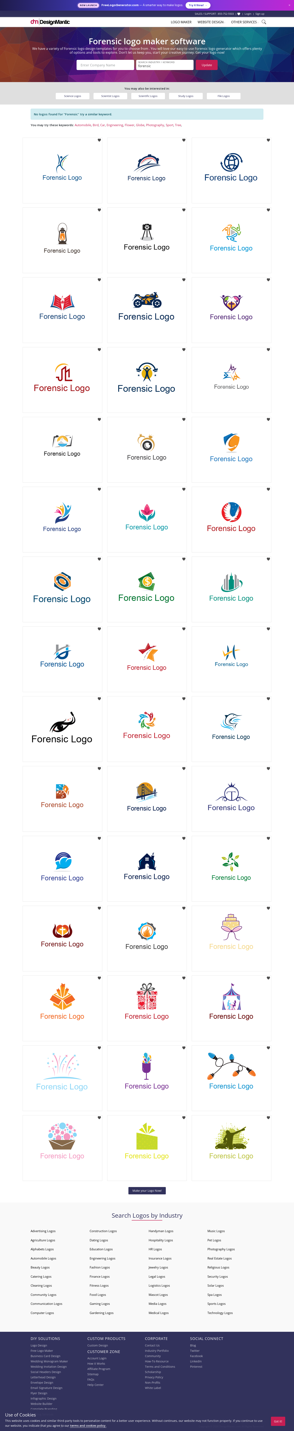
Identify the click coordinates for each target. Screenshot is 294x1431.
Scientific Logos (148, 96)
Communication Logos (46, 1304)
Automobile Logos (43, 1258)
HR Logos (155, 1249)
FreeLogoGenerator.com (120, 5)
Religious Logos (218, 1267)
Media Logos (157, 1304)
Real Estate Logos (219, 1258)
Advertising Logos (43, 1231)
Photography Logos (221, 1249)
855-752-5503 (226, 14)
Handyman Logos (161, 1231)
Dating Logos (99, 1240)
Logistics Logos (159, 1285)
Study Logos (185, 96)
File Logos (224, 96)
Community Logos (43, 1295)
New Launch (88, 5)
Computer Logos (42, 1313)
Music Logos (216, 1231)
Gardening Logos (102, 1313)
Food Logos (98, 1295)
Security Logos (217, 1276)
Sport (169, 125)
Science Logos (72, 96)
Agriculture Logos (43, 1240)
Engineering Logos (102, 1258)
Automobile (83, 125)
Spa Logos (214, 1295)
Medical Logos (159, 1313)
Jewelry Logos (158, 1267)
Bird (96, 125)
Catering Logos (41, 1276)
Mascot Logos (158, 1295)
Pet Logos (214, 1240)
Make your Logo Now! (147, 1191)
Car (102, 125)
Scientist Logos (110, 96)
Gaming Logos (100, 1304)
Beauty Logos (40, 1267)
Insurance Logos (160, 1258)
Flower (129, 125)
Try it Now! (198, 5)
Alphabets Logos (42, 1249)
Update (207, 65)
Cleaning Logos (41, 1285)
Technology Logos (220, 1313)
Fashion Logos (100, 1267)
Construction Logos (103, 1231)
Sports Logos (216, 1304)
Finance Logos (100, 1276)
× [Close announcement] (289, 5)
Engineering (115, 125)
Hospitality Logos (161, 1240)
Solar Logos (215, 1285)
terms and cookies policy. (88, 1426)
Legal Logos (157, 1276)
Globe (140, 125)
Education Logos (101, 1249)
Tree (178, 125)
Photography (155, 125)
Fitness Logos (99, 1285)
